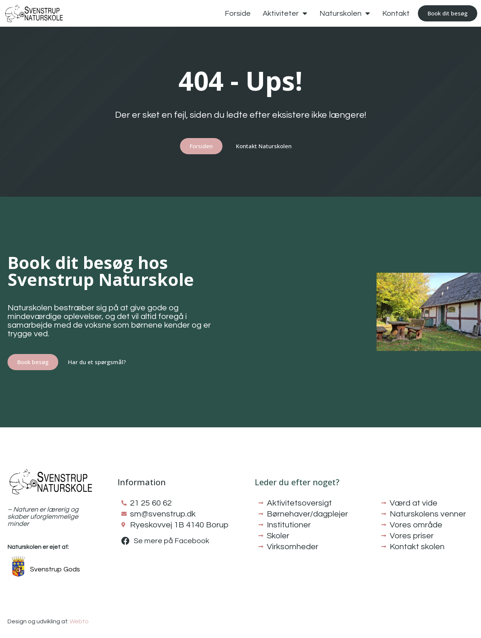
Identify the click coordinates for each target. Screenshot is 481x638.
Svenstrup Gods (55, 569)
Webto (79, 621)
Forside (238, 13)
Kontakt (396, 13)
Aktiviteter (285, 13)
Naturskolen (344, 13)
